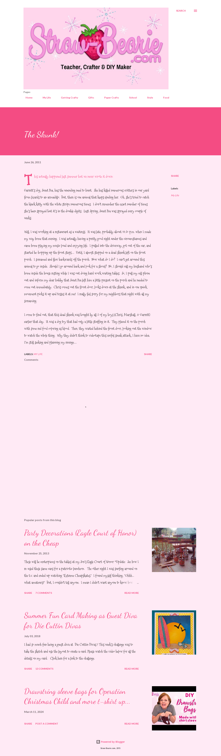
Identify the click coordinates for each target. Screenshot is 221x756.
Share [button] (175, 175)
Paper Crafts (109, 97)
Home (26, 97)
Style (148, 97)
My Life (45, 97)
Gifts (89, 97)
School (131, 97)
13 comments (44, 668)
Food (164, 97)
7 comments (43, 592)
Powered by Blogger (110, 741)
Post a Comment (46, 723)
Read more (131, 592)
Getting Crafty (67, 97)
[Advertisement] (82, 475)
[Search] (181, 11)
